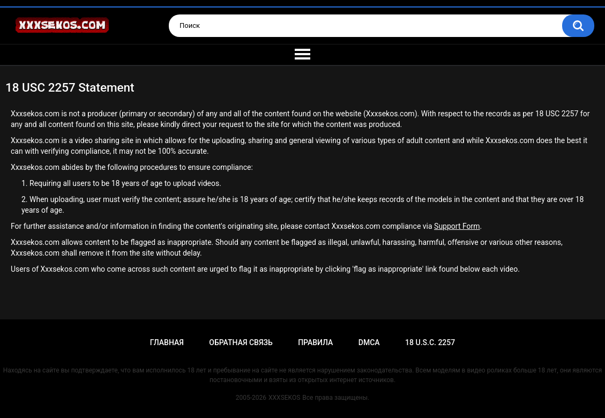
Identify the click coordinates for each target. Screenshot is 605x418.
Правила (315, 342)
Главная (167, 342)
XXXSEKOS (284, 397)
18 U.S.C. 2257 (430, 342)
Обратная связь (240, 342)
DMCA (369, 342)
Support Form (457, 226)
